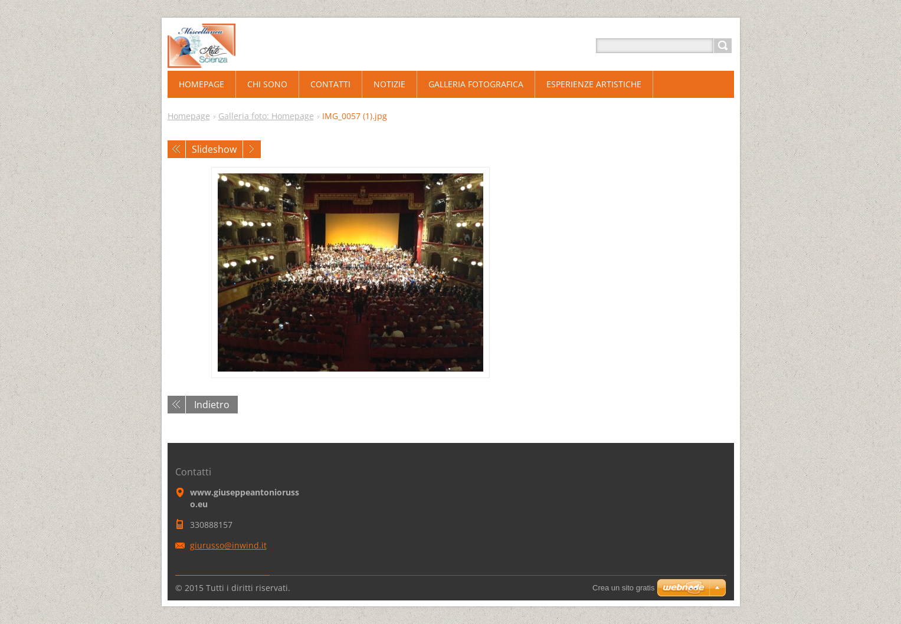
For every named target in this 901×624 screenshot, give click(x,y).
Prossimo (252, 149)
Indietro (212, 404)
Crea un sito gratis (623, 587)
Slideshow (214, 149)
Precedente (176, 149)
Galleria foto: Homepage (266, 115)
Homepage (189, 115)
